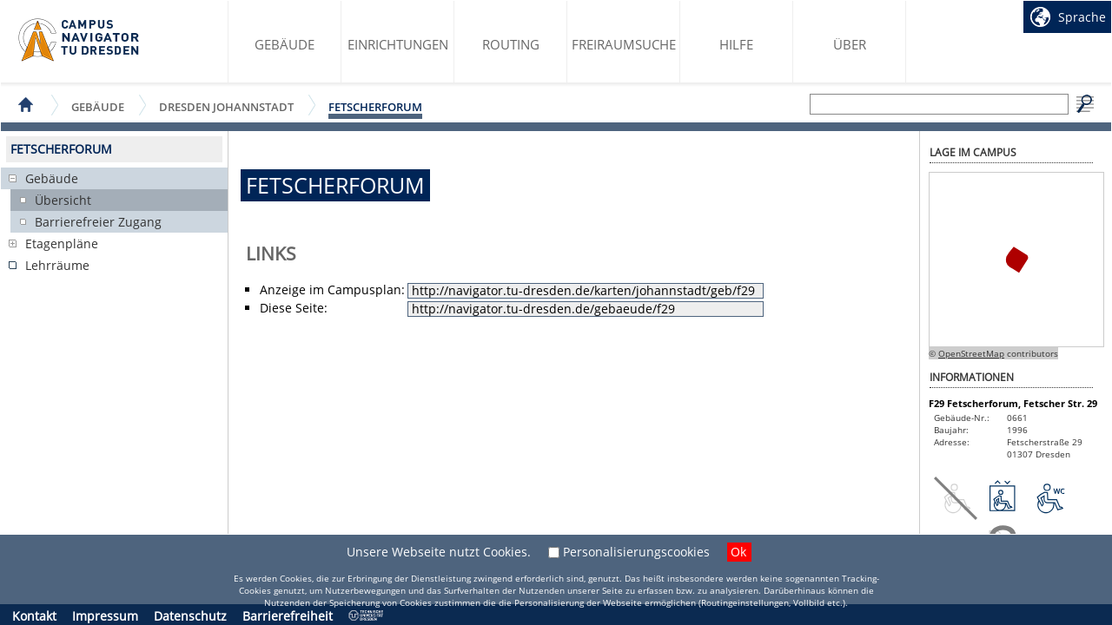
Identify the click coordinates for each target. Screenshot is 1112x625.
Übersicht (63, 200)
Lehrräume (57, 265)
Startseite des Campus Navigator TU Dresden (79, 40)
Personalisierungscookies (636, 551)
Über (849, 44)
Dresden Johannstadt (226, 106)
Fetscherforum (375, 107)
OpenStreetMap (971, 353)
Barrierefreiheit (287, 616)
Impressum (105, 616)
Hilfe (736, 44)
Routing (510, 44)
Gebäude (284, 44)
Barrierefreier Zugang (98, 222)
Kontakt (34, 616)
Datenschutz (190, 616)
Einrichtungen (398, 44)
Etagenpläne (61, 243)
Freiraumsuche (624, 44)
